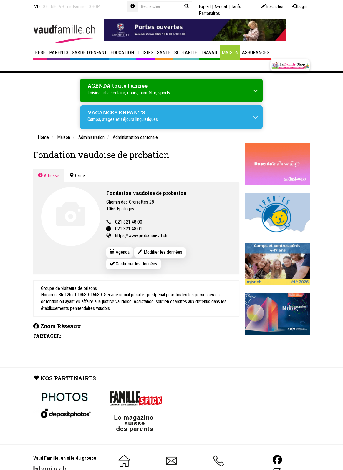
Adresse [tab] (48, 175)
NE (53, 6)
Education (122, 52)
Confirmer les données (133, 264)
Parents (58, 52)
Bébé (40, 52)
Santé (164, 52)
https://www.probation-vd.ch (141, 235)
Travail (209, 52)
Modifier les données (160, 252)
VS (61, 6)
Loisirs (145, 52)
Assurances (255, 52)
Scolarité (185, 52)
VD (37, 6)
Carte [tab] (77, 175)
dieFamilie (76, 6)
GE (45, 6)
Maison (230, 52)
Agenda (120, 252)
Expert (205, 6)
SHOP (94, 6)
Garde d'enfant (89, 52)
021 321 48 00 (128, 222)
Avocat (220, 6)
